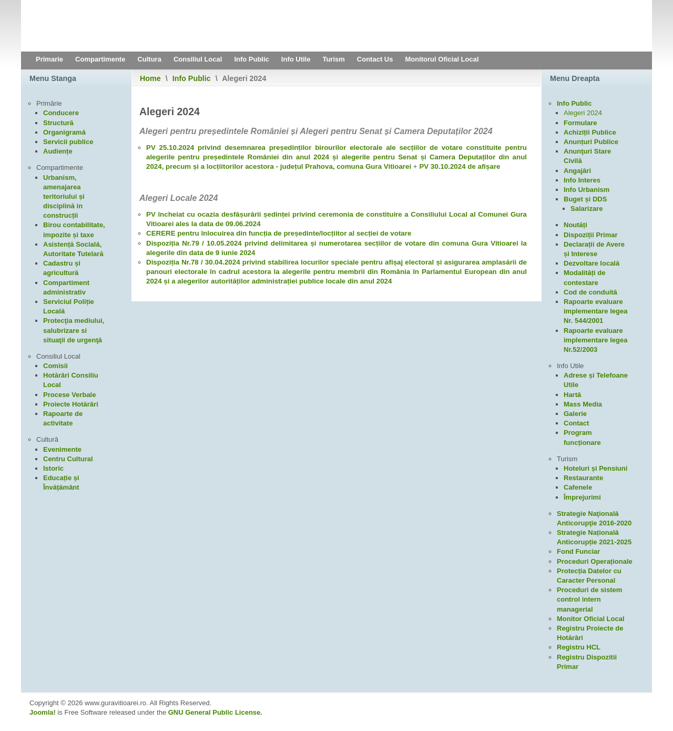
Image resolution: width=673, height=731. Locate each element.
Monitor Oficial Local (591, 619)
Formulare (580, 123)
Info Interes (582, 180)
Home (150, 78)
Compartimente (100, 59)
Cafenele (578, 487)
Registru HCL (578, 647)
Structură (58, 123)
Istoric (53, 468)
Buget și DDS (585, 199)
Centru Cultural (68, 459)
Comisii (55, 366)
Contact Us (375, 59)
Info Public (251, 59)
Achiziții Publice (590, 132)
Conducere (61, 113)
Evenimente (62, 449)
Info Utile (296, 59)
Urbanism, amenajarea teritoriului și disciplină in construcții (64, 197)
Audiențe (58, 151)
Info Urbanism (586, 190)
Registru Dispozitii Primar (587, 662)
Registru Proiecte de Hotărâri (590, 633)
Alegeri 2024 (583, 113)
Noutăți (575, 225)
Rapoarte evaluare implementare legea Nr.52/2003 (595, 340)
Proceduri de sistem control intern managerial (589, 599)
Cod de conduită (590, 292)
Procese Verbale (69, 395)
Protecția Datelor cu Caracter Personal (589, 575)
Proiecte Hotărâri (70, 404)
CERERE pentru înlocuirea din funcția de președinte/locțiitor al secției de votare (278, 233)
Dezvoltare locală (591, 263)
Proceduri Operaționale (595, 561)
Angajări (577, 171)
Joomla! (42, 712)
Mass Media (583, 404)
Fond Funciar (578, 551)
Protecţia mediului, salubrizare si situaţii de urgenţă (73, 330)
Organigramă (64, 132)
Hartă (572, 395)
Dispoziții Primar (591, 235)
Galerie (575, 414)
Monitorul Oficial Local (441, 59)
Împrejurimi (582, 497)
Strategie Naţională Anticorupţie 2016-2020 (594, 518)
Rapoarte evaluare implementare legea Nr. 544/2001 (595, 311)
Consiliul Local (198, 59)
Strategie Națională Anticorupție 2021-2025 (594, 537)
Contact (576, 423)
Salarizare (586, 208)
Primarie (49, 59)
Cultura (149, 59)
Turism (333, 59)
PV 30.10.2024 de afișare (459, 166)
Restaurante (583, 478)
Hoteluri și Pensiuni (595, 468)
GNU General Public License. (215, 712)
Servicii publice (68, 142)
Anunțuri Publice (591, 142)
